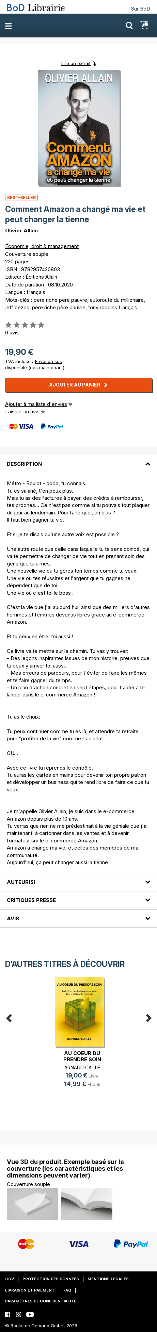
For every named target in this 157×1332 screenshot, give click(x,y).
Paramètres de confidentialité (40, 1301)
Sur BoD (140, 8)
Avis (13, 918)
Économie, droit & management (42, 246)
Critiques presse (31, 900)
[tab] (78, 460)
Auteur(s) (21, 882)
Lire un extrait (76, 63)
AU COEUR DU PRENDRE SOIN (82, 1056)
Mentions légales (108, 1279)
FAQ (67, 1290)
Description (24, 464)
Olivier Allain (21, 230)
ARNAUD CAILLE (82, 1067)
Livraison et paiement (30, 1290)
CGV (9, 1279)
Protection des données (50, 1279)
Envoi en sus (48, 361)
